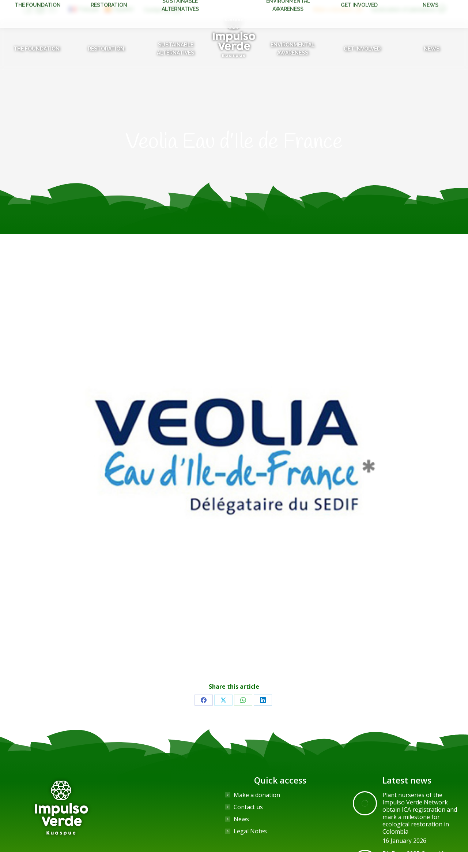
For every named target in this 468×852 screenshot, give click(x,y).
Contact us (248, 807)
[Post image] (365, 803)
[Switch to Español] (119, 9)
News (241, 819)
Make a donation (257, 795)
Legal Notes (250, 831)
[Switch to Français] (84, 9)
